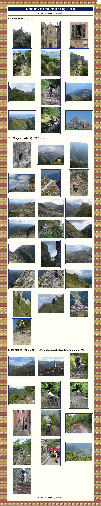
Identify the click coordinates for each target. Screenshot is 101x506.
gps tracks (58, 13)
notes (47, 13)
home (40, 13)
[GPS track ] (40, 138)
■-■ (67, 350)
